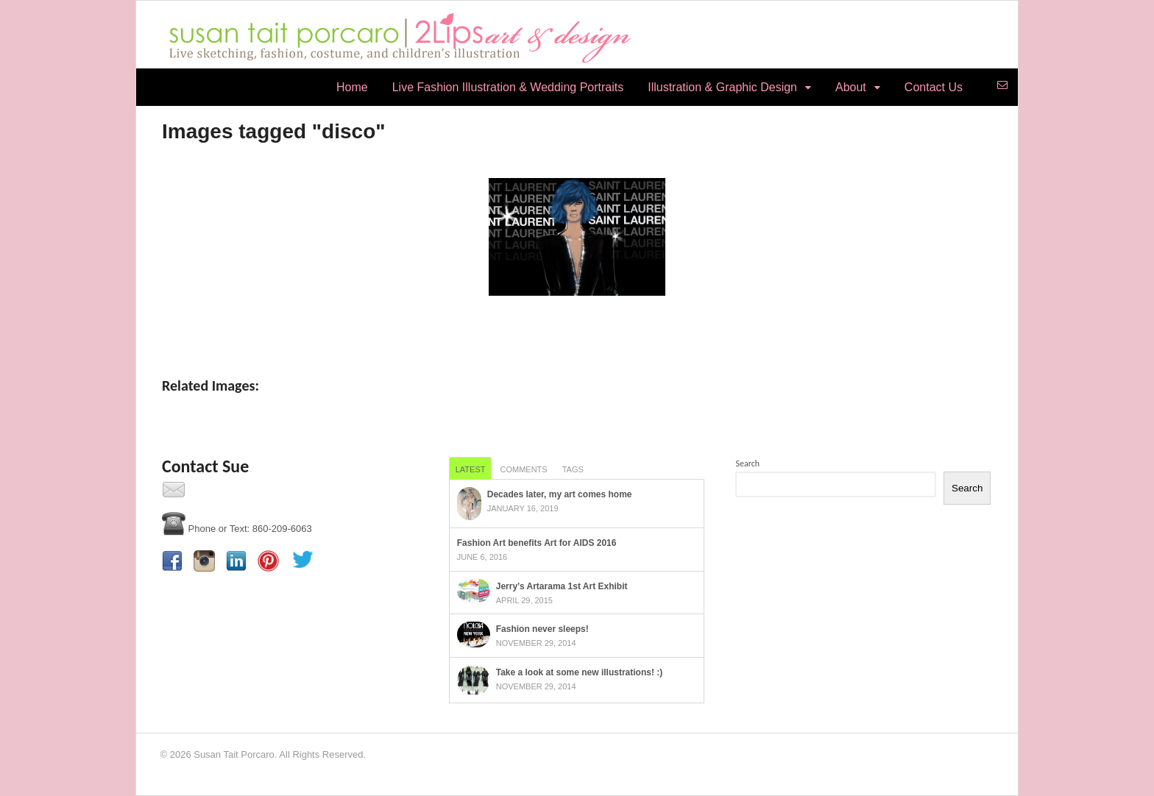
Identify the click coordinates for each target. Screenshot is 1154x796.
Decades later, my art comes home (559, 494)
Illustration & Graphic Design (722, 87)
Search (747, 463)
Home (352, 87)
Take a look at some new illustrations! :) (579, 672)
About (850, 87)
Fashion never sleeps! (542, 629)
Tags (573, 469)
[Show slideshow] (577, 326)
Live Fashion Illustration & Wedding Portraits (508, 87)
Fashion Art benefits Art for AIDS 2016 (537, 543)
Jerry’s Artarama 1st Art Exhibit (562, 586)
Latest (471, 469)
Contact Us (934, 87)
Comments (523, 469)
